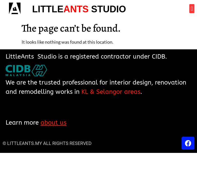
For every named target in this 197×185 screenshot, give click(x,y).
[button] (191, 8)
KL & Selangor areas (110, 91)
